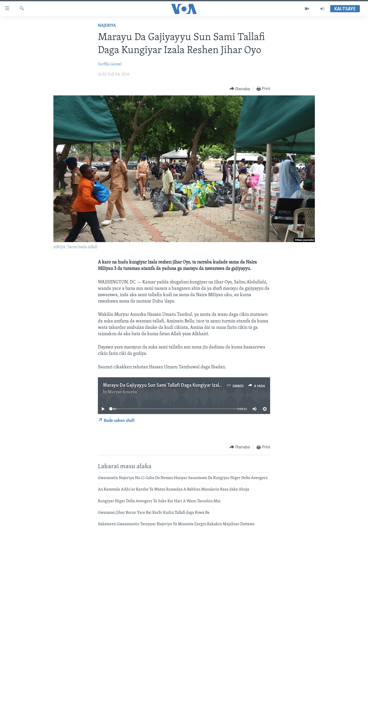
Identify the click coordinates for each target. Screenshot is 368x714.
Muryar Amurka (122, 392)
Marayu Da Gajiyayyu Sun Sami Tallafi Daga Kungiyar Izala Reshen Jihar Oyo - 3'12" (186, 385)
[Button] (239, 88)
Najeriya (107, 25)
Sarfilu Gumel (110, 64)
